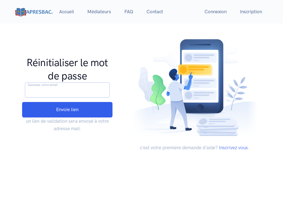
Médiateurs (102, 11)
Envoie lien (67, 109)
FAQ (132, 11)
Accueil (70, 11)
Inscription (251, 11)
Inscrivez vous (233, 147)
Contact (158, 11)
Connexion (216, 11)
